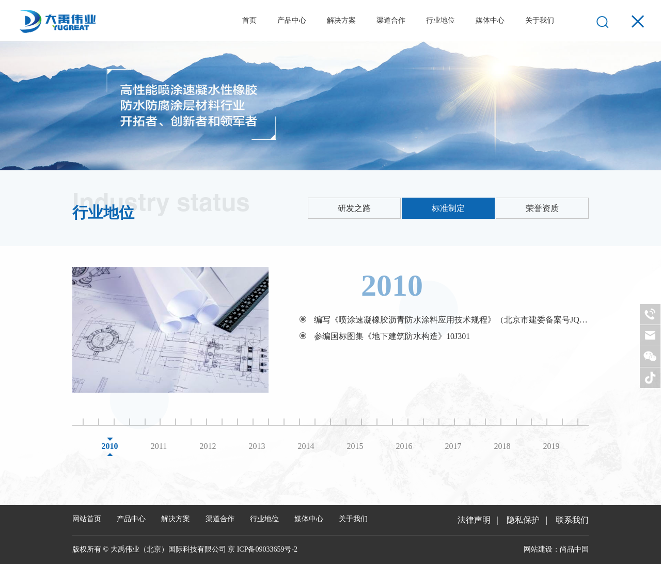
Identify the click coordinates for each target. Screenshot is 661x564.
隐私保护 (523, 519)
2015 (355, 446)
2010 (110, 446)
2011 (159, 446)
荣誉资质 (542, 208)
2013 (257, 446)
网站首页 (86, 519)
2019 (551, 446)
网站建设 (538, 549)
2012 (208, 446)
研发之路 (354, 208)
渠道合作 (390, 20)
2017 (453, 446)
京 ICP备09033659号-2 (262, 549)
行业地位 (440, 20)
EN (575, 20)
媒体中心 (490, 20)
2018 (502, 446)
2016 (404, 446)
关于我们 (539, 20)
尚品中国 (574, 549)
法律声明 (474, 519)
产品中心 (291, 20)
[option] (330, 330)
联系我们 (572, 519)
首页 (249, 20)
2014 (306, 446)
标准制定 (448, 208)
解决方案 (341, 20)
